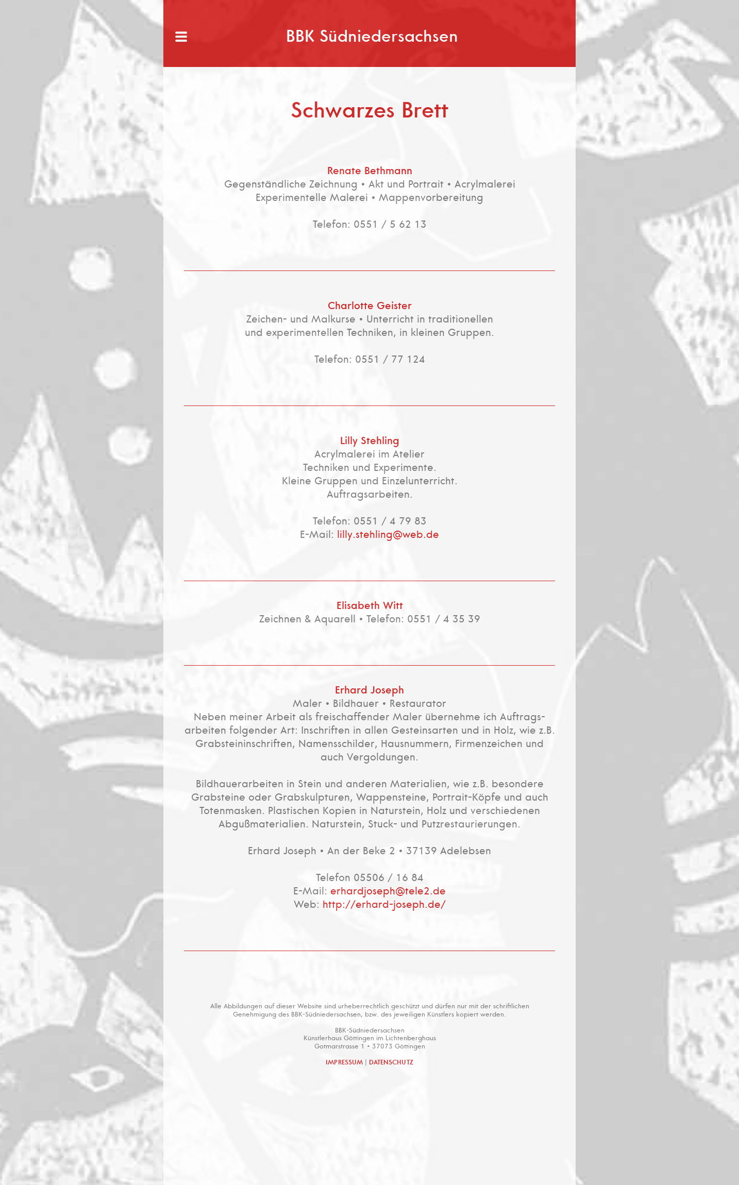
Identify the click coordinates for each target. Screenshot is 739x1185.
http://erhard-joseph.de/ (384, 904)
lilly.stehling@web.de (388, 534)
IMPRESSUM (344, 1062)
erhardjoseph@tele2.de (388, 891)
